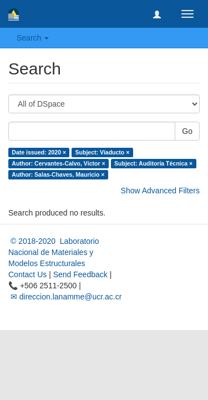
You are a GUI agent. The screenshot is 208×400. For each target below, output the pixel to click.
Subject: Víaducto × (102, 152)
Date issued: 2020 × (39, 152)
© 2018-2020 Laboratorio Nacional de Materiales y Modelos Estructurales (53, 252)
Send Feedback (80, 274)
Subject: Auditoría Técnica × (153, 163)
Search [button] (33, 37)
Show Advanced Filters (160, 190)
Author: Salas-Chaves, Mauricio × (58, 174)
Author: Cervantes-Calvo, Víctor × (58, 163)
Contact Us (27, 274)
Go (187, 131)
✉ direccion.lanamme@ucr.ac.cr (64, 296)
